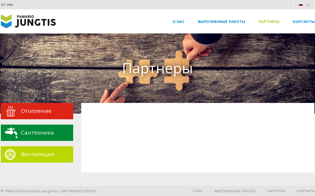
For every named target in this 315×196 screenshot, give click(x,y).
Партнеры (268, 21)
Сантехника (37, 132)
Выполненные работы (221, 21)
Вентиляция (38, 154)
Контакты (303, 21)
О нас (178, 21)
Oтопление (36, 110)
